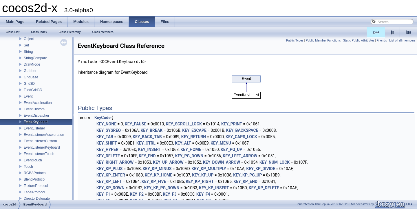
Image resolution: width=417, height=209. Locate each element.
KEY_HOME (190, 149)
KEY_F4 (203, 194)
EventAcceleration (38, 103)
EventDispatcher (36, 115)
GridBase (31, 77)
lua (408, 32)
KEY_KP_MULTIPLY (208, 168)
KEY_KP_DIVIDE (260, 168)
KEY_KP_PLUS (109, 168)
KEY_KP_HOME (159, 175)
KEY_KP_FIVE (154, 181)
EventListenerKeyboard (42, 147)
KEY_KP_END (245, 181)
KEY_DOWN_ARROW (221, 162)
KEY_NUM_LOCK (274, 162)
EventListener (34, 128)
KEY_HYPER (107, 149)
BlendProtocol (34, 179)
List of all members (402, 40)
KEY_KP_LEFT (109, 181)
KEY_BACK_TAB (147, 136)
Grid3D (29, 84)
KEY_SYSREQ (108, 130)
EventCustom (34, 109)
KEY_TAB (104, 136)
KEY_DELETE (108, 156)
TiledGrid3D (33, 90)
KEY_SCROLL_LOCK (184, 124)
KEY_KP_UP (202, 175)
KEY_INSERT (149, 149)
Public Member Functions (323, 40)
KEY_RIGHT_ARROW (114, 162)
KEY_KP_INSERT (214, 187)
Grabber (30, 71)
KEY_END (147, 156)
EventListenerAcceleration (44, 135)
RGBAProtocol (35, 173)
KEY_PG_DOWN (189, 156)
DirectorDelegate (37, 199)
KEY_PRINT (231, 124)
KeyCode (102, 117)
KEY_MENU (221, 143)
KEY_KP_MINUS (156, 168)
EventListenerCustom (40, 141)
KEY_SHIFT (106, 143)
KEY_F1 (103, 194)
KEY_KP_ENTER (110, 175)
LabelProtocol (34, 192)
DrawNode (32, 64)
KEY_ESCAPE (194, 130)
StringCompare (35, 58)
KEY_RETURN (193, 136)
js (392, 32)
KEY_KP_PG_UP (247, 175)
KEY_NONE (106, 124)
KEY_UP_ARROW (168, 162)
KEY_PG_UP (231, 149)
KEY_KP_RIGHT (200, 181)
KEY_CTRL (146, 143)
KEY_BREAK (151, 130)
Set (26, 45)
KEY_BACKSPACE (242, 130)
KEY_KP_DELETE (264, 187)
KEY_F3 (169, 194)
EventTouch (33, 160)
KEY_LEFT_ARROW (240, 156)
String (28, 52)
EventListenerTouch (39, 154)
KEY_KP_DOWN (110, 187)
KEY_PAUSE (136, 124)
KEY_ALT (183, 143)
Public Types (294, 40)
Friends (382, 40)
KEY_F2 (137, 194)
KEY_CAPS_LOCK (241, 136)
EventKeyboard (35, 122)
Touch (28, 167)
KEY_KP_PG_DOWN (162, 187)
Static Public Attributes (358, 40)
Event (28, 96)
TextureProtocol (36, 186)
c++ (376, 32)
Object (29, 39)
